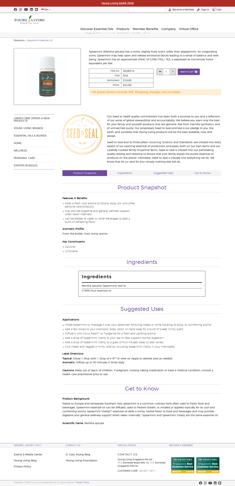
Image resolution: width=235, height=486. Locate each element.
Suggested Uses (163, 173)
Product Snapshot (84, 173)
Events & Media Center (28, 454)
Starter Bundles (25, 165)
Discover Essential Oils (116, 19)
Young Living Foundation (81, 460)
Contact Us (73, 445)
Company (189, 19)
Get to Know (202, 173)
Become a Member (182, 10)
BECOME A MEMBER (181, 445)
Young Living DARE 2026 (117, 3)
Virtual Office (209, 19)
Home (18, 143)
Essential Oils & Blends (30, 136)
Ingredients (125, 173)
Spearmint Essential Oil (40, 40)
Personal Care (24, 158)
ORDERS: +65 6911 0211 (28, 445)
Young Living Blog (25, 460)
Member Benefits (166, 19)
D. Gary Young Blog (78, 454)
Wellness (20, 150)
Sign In (203, 10)
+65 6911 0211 (147, 471)
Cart (216, 9)
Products (143, 19)
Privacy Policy (22, 466)
